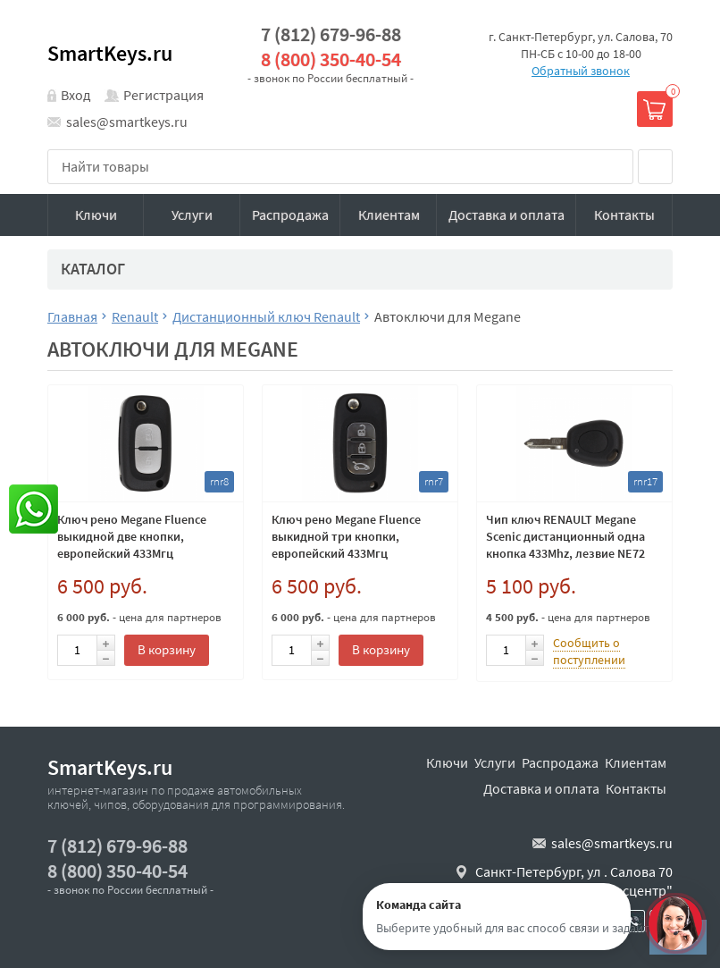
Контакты (624, 214)
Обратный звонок (581, 71)
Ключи (96, 214)
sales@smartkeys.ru (127, 121)
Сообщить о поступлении (589, 651)
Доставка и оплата (506, 214)
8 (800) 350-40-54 (331, 59)
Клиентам (389, 214)
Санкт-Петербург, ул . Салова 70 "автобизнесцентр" (574, 881)
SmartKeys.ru (109, 53)
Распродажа (290, 214)
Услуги (192, 214)
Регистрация (163, 95)
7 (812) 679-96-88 (331, 34)
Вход (76, 95)
